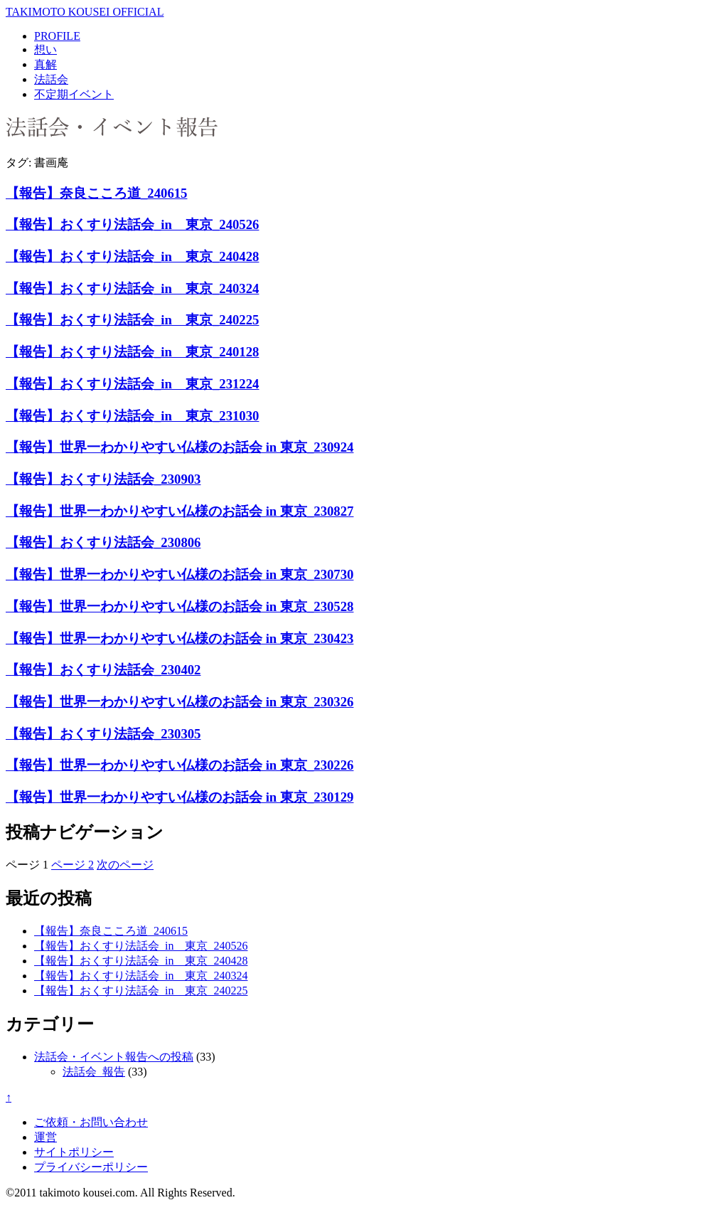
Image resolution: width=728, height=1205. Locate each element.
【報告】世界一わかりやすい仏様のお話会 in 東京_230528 (179, 606)
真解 (45, 64)
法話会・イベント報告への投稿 (113, 1057)
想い (45, 49)
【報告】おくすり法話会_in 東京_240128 (132, 351)
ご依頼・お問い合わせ (91, 1122)
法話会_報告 (94, 1072)
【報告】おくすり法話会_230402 (103, 669)
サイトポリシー (74, 1152)
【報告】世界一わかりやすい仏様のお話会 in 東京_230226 (179, 765)
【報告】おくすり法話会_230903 (103, 479)
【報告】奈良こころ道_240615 (96, 193)
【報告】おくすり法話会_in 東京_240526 (132, 224)
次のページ (125, 865)
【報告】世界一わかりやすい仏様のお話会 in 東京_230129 (179, 797)
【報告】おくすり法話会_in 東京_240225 (132, 319)
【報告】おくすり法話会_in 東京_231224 (132, 383)
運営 (45, 1137)
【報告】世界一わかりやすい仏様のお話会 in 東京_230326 (179, 701)
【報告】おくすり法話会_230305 (103, 733)
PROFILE (57, 36)
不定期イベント (74, 94)
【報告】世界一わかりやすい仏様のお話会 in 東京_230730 (179, 574)
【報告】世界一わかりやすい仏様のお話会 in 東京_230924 (179, 447)
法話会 (51, 79)
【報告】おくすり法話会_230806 (103, 542)
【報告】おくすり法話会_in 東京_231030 (132, 415)
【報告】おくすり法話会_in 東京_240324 (132, 288)
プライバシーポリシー (91, 1167)
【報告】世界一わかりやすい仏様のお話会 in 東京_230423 (179, 638)
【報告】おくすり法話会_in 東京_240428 (132, 256)
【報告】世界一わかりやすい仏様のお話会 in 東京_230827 (179, 511)
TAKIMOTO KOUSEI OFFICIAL (85, 12)
